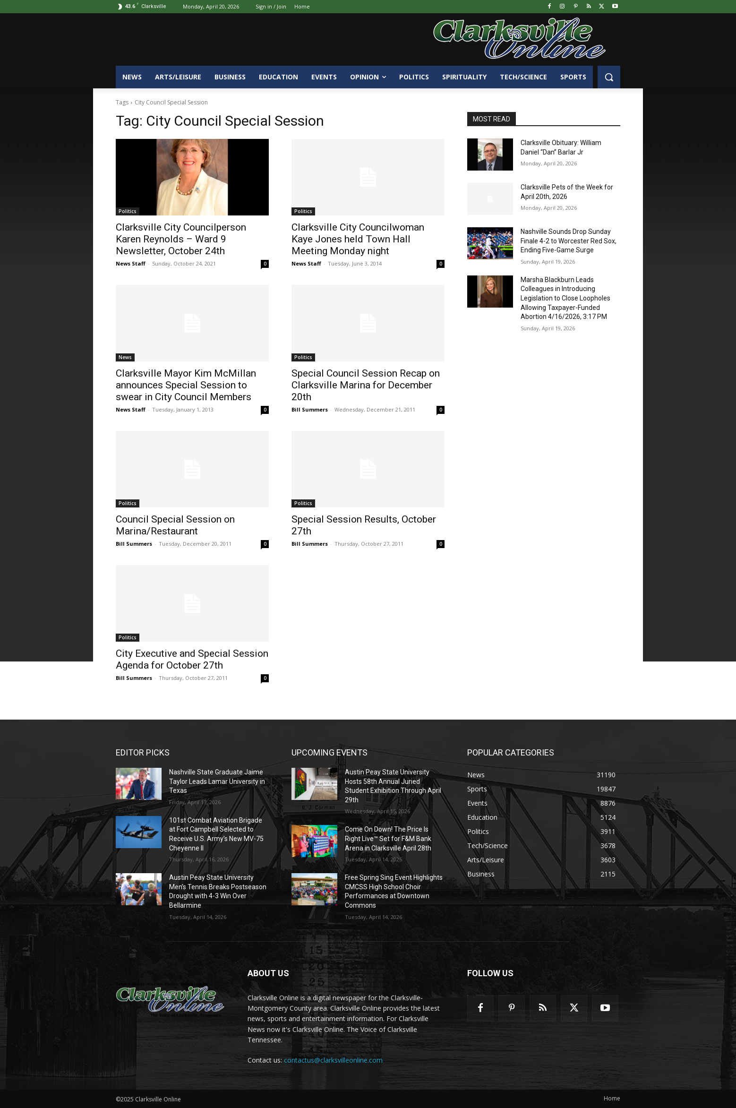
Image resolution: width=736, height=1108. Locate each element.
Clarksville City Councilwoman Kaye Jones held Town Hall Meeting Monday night (357, 239)
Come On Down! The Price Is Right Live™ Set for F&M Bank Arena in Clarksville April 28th (388, 838)
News (125, 357)
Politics (128, 211)
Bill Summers (309, 409)
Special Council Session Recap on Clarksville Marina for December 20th (365, 385)
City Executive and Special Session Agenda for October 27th (192, 659)
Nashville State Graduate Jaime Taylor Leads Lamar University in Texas (217, 781)
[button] (609, 77)
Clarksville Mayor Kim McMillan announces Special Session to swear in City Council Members (186, 385)
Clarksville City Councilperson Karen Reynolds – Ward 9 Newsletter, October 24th (181, 239)
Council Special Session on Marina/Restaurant (175, 525)
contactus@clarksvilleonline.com (333, 1060)
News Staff (130, 263)
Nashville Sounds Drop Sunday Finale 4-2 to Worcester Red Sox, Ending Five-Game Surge (568, 241)
